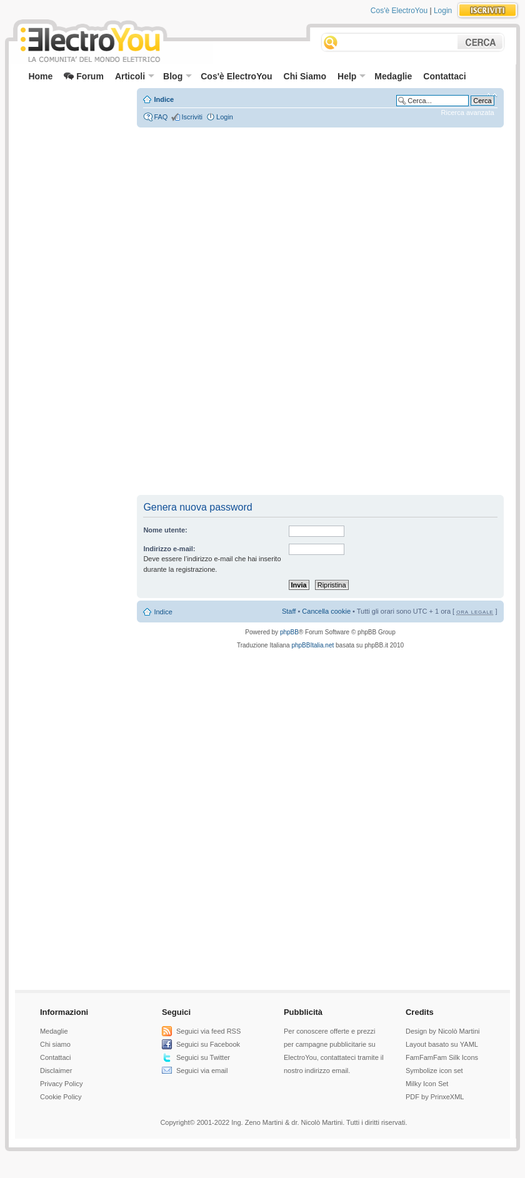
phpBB (289, 632)
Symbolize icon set (434, 1070)
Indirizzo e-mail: (169, 548)
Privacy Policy (61, 1083)
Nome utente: (165, 530)
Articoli (134, 76)
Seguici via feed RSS (208, 1031)
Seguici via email (202, 1070)
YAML (469, 1044)
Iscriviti (191, 117)
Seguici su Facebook (208, 1044)
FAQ (161, 117)
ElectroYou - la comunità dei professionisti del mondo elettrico (89, 42)
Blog (177, 76)
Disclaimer (56, 1070)
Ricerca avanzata (467, 112)
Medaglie (393, 76)
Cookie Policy (61, 1097)
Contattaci (444, 76)
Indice (164, 99)
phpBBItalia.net (312, 645)
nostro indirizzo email (316, 1070)
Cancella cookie (326, 611)
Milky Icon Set (427, 1083)
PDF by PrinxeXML (435, 1097)
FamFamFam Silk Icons (442, 1057)
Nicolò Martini (459, 1031)
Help (352, 76)
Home (40, 76)
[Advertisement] (71, 116)
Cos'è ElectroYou (399, 10)
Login (443, 10)
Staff (289, 611)
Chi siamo (55, 1044)
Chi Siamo (305, 76)
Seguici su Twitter (203, 1057)
